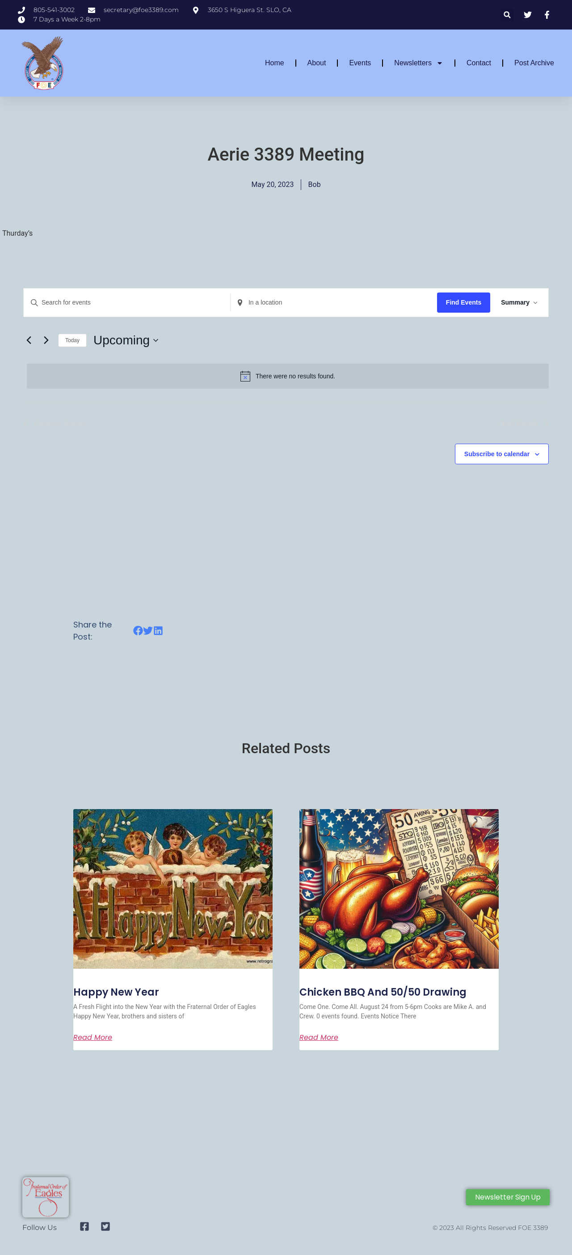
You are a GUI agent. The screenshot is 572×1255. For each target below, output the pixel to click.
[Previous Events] (28, 340)
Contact (479, 63)
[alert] (288, 376)
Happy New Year (116, 992)
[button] (507, 15)
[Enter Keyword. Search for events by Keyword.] (127, 302)
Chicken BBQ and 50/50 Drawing (383, 992)
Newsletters (418, 63)
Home (274, 63)
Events (360, 63)
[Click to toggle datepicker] (125, 340)
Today (72, 340)
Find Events (463, 302)
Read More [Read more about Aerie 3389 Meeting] (92, 1037)
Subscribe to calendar (497, 454)
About (316, 63)
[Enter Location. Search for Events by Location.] (334, 302)
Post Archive (534, 63)
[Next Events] (46, 340)
